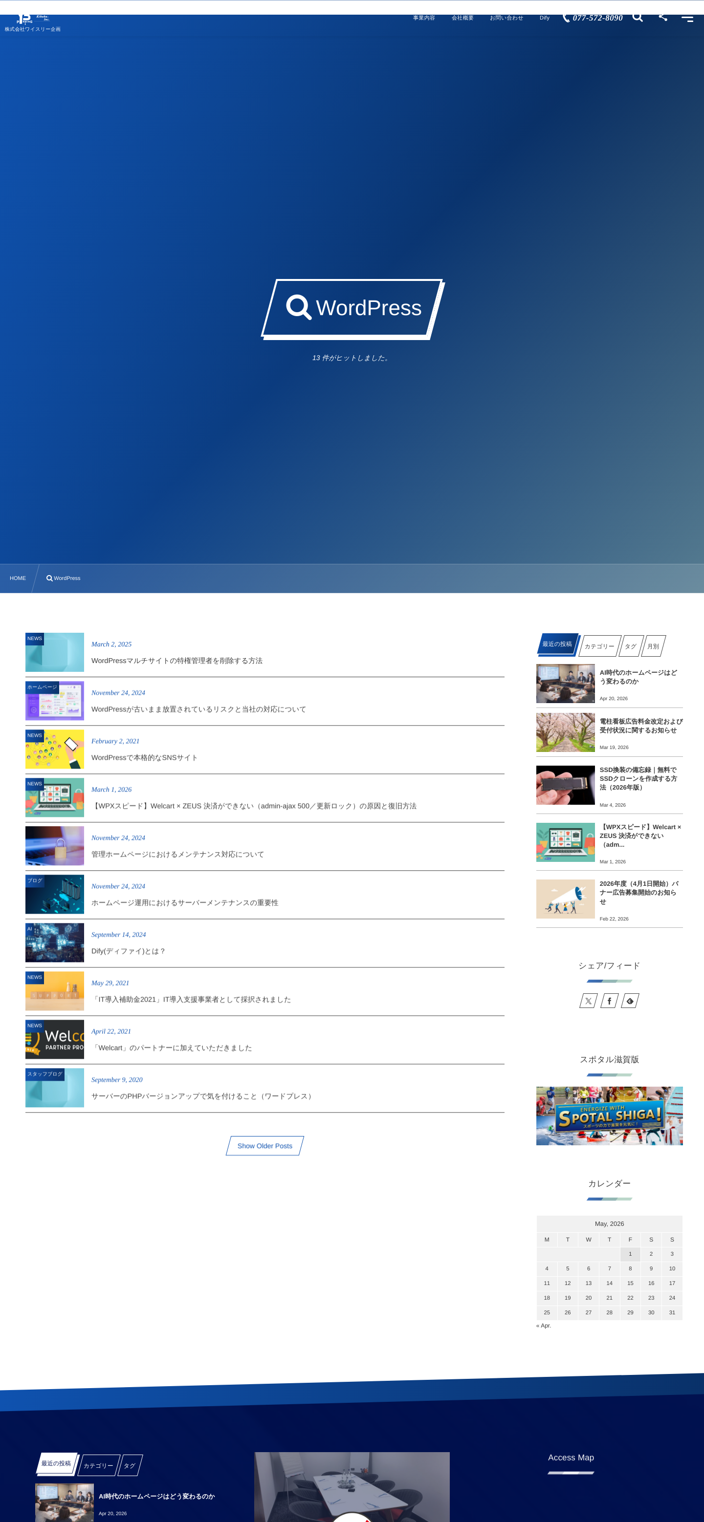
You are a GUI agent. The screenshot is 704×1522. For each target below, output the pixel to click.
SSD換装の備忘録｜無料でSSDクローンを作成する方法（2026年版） (639, 778)
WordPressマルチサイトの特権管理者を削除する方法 (177, 661)
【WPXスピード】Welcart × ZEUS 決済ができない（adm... (640, 835)
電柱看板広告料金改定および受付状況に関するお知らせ (641, 726)
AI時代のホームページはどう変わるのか (638, 677)
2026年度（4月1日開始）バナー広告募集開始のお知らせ (639, 892)
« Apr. (543, 1325)
